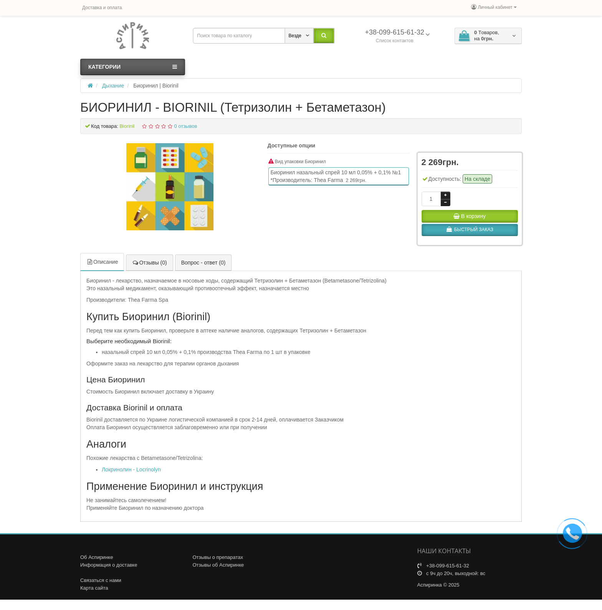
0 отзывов (185, 126)
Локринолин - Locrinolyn (131, 469)
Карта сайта (94, 588)
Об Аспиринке (96, 557)
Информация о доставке (108, 565)
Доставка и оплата (102, 7)
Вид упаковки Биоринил (297, 161)
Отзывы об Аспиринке (218, 565)
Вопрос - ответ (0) (203, 263)
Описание (102, 262)
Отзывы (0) (149, 263)
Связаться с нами (100, 580)
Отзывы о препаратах (218, 557)
